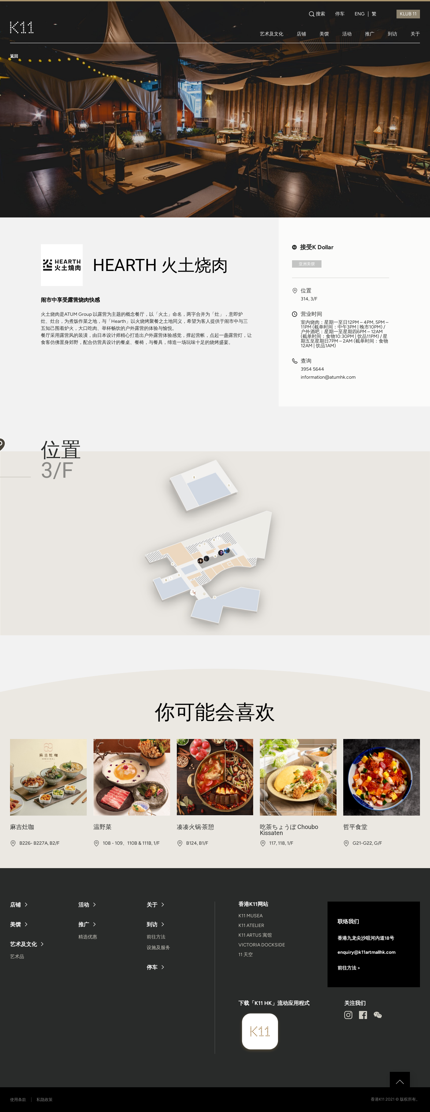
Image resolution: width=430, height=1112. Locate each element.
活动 (347, 33)
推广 (369, 33)
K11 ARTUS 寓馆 (255, 935)
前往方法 (156, 937)
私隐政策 (45, 1100)
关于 (415, 33)
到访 (392, 33)
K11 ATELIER (251, 925)
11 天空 (245, 954)
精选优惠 (87, 937)
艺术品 (17, 956)
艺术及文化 (271, 33)
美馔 (324, 33)
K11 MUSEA (250, 916)
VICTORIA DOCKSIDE (261, 945)
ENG (360, 14)
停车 (340, 14)
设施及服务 (158, 947)
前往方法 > (349, 968)
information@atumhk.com (328, 377)
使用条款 (18, 1100)
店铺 (301, 33)
